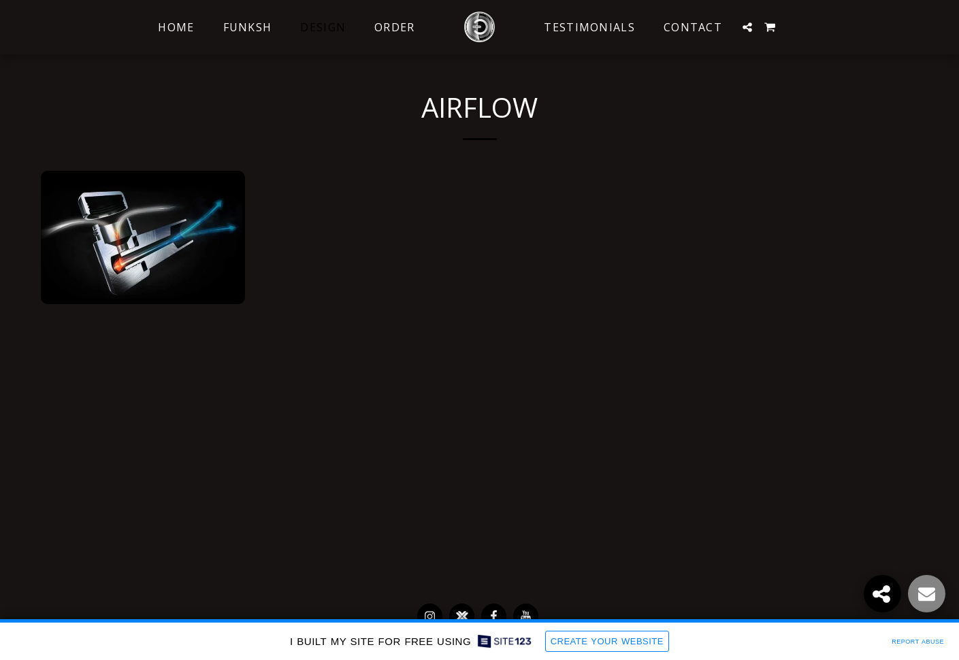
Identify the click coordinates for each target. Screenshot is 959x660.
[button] (747, 27)
